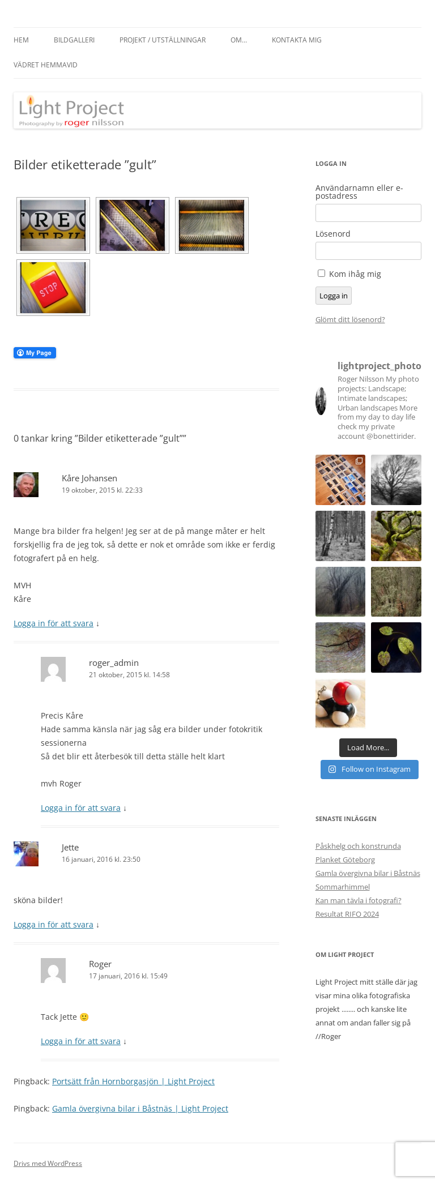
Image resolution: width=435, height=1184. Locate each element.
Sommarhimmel (342, 887)
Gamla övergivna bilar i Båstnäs (367, 873)
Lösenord (333, 234)
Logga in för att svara (53, 623)
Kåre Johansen (89, 478)
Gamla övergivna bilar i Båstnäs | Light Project (140, 1108)
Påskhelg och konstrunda (358, 846)
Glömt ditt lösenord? (350, 319)
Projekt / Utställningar (163, 40)
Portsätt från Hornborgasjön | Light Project (133, 1081)
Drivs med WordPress (48, 1163)
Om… (239, 40)
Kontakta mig (297, 40)
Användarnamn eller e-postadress (359, 192)
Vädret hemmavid (46, 65)
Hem (21, 40)
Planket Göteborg (345, 859)
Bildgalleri (74, 40)
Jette (70, 847)
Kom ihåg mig (355, 273)
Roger (100, 963)
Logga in (333, 295)
